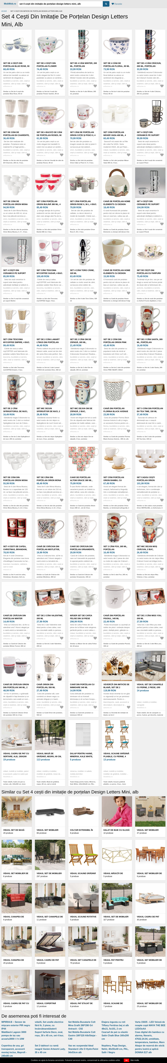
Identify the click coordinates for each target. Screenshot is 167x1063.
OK (126, 1060)
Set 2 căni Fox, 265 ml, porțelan (115, 547)
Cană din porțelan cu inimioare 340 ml (82, 686)
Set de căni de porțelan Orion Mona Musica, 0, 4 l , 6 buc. (15, 204)
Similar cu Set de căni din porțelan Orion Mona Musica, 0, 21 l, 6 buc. (49, 507)
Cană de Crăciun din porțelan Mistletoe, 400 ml (48, 549)
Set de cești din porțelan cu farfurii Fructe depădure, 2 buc (150, 273)
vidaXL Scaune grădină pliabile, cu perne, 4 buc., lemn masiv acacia (116, 756)
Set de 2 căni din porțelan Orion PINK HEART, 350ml (115, 342)
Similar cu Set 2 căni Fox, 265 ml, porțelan (115, 576)
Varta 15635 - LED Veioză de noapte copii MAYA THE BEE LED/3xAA (150, 1025)
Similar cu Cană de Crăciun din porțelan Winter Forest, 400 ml (14, 645)
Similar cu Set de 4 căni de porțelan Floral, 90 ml (116, 93)
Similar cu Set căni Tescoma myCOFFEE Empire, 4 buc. (13, 369)
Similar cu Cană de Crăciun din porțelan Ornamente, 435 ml (81, 576)
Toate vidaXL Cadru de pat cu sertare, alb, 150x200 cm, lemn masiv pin (14, 784)
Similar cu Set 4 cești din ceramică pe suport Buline (16, 300)
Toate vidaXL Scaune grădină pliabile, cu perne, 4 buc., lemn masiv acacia (114, 784)
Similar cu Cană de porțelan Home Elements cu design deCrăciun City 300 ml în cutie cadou (116, 232)
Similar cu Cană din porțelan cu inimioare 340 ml (81, 714)
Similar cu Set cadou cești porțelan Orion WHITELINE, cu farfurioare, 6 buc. (150, 508)
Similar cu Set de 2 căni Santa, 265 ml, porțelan (149, 369)
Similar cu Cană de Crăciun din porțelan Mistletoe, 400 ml (48, 576)
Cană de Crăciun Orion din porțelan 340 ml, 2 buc (16, 687)
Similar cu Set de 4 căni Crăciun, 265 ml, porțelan (149, 93)
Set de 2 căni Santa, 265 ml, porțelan (150, 340)
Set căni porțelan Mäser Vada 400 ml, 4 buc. (114, 135)
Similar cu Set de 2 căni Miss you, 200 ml (149, 645)
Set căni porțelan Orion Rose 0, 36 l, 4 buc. (83, 202)
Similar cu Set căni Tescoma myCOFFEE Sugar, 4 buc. (47, 300)
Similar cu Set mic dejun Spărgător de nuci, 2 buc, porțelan (49, 438)
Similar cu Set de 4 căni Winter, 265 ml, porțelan (83, 93)
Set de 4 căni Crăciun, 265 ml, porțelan (149, 64)
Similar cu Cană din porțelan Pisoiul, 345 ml (116, 645)
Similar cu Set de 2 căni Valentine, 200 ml (49, 645)
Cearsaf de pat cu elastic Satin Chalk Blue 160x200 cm (115, 1035)
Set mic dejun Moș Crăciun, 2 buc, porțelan (147, 549)
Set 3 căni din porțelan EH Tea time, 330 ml (150, 409)
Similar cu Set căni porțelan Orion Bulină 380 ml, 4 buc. (49, 231)
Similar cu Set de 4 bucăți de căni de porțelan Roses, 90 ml (50, 162)
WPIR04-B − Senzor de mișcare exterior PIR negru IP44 (15, 1025)
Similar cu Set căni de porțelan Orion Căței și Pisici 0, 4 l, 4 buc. (82, 162)
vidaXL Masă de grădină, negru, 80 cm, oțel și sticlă (49, 756)
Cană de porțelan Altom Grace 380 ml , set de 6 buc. (81, 480)
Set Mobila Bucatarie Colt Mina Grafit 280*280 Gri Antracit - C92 (81, 1025)
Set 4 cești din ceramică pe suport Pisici (148, 135)
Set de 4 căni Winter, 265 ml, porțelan (83, 64)
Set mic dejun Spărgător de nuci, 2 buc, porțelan (48, 411)
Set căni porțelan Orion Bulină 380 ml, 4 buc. (49, 204)
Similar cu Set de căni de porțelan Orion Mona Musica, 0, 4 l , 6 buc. (15, 231)
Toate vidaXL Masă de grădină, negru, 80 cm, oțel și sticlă (48, 783)
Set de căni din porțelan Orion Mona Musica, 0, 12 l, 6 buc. (15, 480)
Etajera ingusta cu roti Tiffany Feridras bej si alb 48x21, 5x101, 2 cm (115, 1025)
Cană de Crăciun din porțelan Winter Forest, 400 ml (14, 618)
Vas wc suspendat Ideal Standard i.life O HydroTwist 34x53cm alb (83, 1049)
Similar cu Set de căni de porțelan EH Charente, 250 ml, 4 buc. (15, 162)
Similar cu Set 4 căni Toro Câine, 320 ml (83, 300)
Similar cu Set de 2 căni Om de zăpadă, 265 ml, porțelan (81, 369)
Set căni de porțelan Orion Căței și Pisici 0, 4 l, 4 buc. (82, 135)
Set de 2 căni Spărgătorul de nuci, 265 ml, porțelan (15, 411)
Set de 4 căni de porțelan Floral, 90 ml (116, 64)
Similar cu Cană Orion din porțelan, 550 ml (50, 714)
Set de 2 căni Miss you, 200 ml (149, 617)
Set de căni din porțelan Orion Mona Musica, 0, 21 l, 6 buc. (49, 480)
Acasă (4, 11)
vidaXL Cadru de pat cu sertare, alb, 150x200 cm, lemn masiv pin (16, 756)
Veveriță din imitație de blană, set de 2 (116, 686)
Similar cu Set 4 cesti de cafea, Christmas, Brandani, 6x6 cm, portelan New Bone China (14, 577)
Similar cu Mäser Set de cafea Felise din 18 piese (83, 645)
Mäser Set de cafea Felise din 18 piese (81, 617)
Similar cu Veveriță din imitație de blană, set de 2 (115, 714)
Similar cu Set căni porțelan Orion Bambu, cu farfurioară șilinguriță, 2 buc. (116, 508)
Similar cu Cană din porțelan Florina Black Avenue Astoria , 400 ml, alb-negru (116, 439)
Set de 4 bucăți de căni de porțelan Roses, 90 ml (49, 135)
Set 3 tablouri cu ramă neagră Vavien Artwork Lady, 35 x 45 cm (50, 1049)
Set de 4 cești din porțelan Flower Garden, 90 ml (47, 66)
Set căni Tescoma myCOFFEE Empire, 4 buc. (16, 340)
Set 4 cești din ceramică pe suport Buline (14, 273)
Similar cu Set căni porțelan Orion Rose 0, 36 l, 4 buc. (82, 231)
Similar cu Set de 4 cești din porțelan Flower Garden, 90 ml (48, 93)
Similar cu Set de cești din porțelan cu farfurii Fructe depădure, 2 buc (150, 300)
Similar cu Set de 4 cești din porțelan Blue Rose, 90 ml (13, 93)
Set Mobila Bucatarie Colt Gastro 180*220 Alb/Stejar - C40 (82, 1035)
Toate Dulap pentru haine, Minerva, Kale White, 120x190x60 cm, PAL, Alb (83, 784)
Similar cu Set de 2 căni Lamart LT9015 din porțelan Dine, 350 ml (49, 369)
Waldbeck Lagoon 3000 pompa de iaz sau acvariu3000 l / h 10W (13, 1035)
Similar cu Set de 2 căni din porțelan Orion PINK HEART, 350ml (116, 369)
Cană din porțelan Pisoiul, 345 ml (113, 617)
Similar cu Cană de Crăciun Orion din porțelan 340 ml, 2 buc (15, 714)
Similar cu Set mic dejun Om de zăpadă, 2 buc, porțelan (81, 438)
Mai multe (135, 1060)
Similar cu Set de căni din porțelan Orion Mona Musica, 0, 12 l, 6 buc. (16, 507)
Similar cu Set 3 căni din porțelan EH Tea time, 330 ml (149, 438)
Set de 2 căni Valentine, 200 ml (50, 617)
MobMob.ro (10, 4)
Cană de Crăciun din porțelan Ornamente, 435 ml (82, 549)
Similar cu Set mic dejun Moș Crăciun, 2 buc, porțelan (147, 576)
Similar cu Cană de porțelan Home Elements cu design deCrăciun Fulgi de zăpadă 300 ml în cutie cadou (116, 301)
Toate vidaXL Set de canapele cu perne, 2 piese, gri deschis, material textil (150, 715)
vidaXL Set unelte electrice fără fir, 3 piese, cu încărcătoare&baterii (49, 1025)
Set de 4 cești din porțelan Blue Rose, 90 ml (16, 66)
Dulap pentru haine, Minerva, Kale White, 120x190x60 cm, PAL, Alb (82, 756)
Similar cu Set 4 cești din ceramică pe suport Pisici (149, 162)
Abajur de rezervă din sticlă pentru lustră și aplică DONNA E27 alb (149, 1049)
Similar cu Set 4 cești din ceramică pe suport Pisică (149, 231)
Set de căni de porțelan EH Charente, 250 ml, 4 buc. (16, 135)
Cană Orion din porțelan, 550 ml (46, 686)
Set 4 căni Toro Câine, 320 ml (82, 271)
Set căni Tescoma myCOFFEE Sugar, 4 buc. (50, 271)
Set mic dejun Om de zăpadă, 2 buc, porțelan (81, 411)
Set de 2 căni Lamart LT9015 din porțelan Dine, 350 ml (48, 342)
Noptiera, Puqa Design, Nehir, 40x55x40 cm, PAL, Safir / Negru (115, 1049)
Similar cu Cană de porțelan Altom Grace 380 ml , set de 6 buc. (82, 507)
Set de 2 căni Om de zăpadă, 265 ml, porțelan (80, 342)
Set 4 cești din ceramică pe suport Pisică (148, 204)
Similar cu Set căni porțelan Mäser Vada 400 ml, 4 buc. (116, 162)
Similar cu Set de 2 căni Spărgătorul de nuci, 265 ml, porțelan (16, 438)
